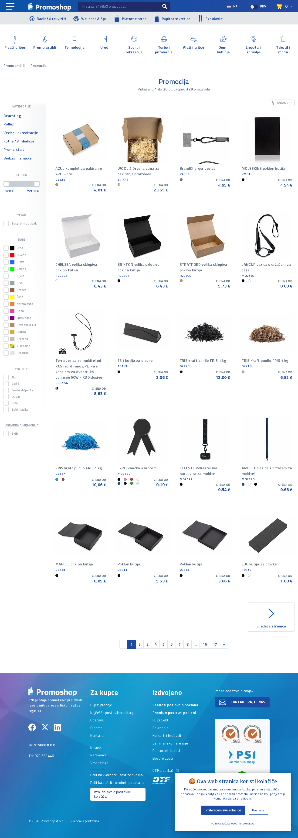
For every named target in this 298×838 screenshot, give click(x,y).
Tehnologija (74, 43)
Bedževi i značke (17, 158)
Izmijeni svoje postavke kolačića (112, 794)
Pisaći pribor (14, 43)
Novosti (96, 748)
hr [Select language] (232, 6)
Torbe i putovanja (163, 45)
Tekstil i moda (283, 45)
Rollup (8, 124)
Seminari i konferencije (170, 743)
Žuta (16, 297)
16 (205, 644)
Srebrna (19, 339)
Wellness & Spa (90, 18)
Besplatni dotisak (24, 224)
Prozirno (19, 353)
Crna (16, 248)
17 (215, 644)
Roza (17, 311)
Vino (15, 403)
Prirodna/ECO (23, 325)
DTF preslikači (165, 776)
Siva (16, 283)
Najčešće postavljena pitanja (112, 713)
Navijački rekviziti (47, 18)
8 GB (15, 434)
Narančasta (21, 304)
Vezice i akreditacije (20, 132)
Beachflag (12, 115)
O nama (96, 728)
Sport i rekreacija (134, 45)
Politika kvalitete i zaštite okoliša (116, 775)
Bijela (17, 276)
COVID (16, 397)
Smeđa (18, 290)
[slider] (6, 184)
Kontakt (96, 736)
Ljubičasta (20, 318)
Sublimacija (20, 410)
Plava (17, 262)
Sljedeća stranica (271, 617)
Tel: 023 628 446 (41, 756)
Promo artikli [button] (14, 65)
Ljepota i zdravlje (253, 45)
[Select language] (284, 6)
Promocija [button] (38, 65)
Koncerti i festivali (166, 736)
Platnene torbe (130, 18)
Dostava (97, 720)
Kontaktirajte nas (242, 702)
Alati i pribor (193, 43)
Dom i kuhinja (223, 45)
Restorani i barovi (166, 751)
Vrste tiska (99, 763)
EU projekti (160, 720)
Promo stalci (14, 149)
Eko (14, 377)
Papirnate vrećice (171, 18)
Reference (98, 755)
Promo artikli (44, 43)
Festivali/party (22, 390)
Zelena (18, 269)
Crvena (18, 255)
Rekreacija (160, 728)
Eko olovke (210, 18)
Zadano (280, 102)
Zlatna (18, 332)
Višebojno (20, 346)
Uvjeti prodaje (101, 705)
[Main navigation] (10, 6)
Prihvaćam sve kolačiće (223, 810)
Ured (104, 43)
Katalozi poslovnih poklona (175, 705)
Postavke (258, 810)
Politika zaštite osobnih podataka (117, 783)
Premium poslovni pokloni (174, 713)
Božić (15, 384)
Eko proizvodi (162, 758)
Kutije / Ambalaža (18, 141)
